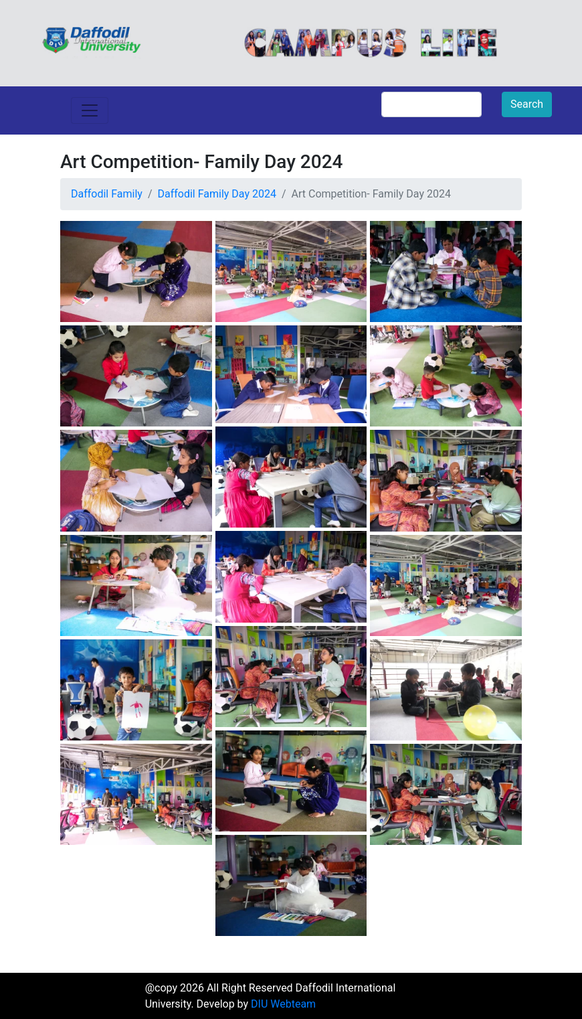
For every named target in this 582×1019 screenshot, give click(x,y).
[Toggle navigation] (89, 110)
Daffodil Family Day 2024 (217, 193)
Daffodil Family (106, 193)
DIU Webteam (283, 1004)
